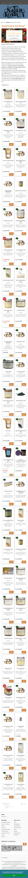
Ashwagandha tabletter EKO (8, 191)
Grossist (3, 836)
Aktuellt (15, 831)
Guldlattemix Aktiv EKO (20, 549)
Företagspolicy (17, 824)
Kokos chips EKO (21, 668)
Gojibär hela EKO (8, 491)
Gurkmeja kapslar (8, 578)
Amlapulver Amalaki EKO (8, 131)
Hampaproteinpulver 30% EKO (21, 579)
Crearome (8, 22)
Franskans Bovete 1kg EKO (8, 460)
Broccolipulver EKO (20, 249)
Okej (14, 875)
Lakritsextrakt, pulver (8, 755)
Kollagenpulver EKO (20, 697)
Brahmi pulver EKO (8, 249)
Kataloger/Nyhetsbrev (5, 829)
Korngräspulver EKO (8, 726)
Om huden (3, 827)
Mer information (19, 872)
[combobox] (5, 85)
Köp (11, 355)
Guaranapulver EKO (8, 549)
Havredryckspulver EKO (20, 609)
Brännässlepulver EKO (8, 280)
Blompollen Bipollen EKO (20, 221)
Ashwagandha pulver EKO (21, 161)
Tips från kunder (4, 831)
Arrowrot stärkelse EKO (8, 160)
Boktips (2, 825)
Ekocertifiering (17, 825)
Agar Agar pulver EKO (21, 101)
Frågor (2, 834)
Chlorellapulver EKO (20, 400)
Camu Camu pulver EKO (8, 311)
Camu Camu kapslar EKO (20, 281)
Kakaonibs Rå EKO (8, 638)
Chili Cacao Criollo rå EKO (8, 401)
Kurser (15, 829)
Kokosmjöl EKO (8, 697)
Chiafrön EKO (8, 371)
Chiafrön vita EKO (21, 371)
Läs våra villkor (4, 857)
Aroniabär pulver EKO (21, 130)
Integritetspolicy (17, 833)
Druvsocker (8, 430)
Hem (4, 22)
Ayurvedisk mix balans (20, 190)
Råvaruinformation (18, 827)
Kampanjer (16, 834)
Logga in (3, 3)
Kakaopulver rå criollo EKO (20, 639)
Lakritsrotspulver (21, 755)
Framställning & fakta (5, 822)
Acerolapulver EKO (8, 101)
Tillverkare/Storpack (5, 833)
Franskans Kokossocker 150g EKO (21, 460)
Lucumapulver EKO (8, 784)
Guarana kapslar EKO (8, 520)
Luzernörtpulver (21, 784)
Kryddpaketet (21, 726)
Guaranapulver (20, 520)
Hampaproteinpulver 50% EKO (8, 609)
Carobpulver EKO (21, 310)
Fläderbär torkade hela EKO (20, 431)
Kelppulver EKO (8, 668)
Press (15, 822)
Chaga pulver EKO (21, 341)
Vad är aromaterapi (5, 824)
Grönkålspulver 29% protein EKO (20, 492)
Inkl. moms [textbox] (3, 816)
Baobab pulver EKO (8, 220)
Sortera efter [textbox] (4, 85)
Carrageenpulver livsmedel (8, 342)
